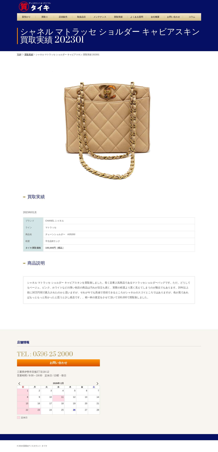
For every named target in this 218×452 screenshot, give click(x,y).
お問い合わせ (187, 5)
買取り (44, 17)
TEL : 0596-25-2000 (153, 6)
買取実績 (118, 17)
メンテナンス (99, 17)
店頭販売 (63, 17)
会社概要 (155, 17)
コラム (192, 17)
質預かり (26, 17)
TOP (19, 54)
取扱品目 (81, 17)
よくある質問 (136, 17)
